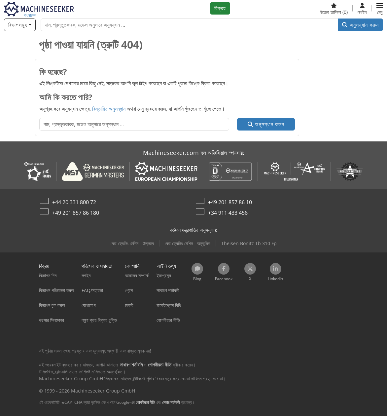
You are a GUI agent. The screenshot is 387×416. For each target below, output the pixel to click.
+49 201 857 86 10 (230, 202)
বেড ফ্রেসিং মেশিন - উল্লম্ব (132, 243)
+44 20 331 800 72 (74, 202)
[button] (379, 8)
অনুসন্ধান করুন (360, 24)
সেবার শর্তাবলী (171, 402)
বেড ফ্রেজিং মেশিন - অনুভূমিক (187, 243)
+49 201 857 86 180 (75, 212)
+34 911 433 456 (228, 212)
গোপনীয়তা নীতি (145, 402)
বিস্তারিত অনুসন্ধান (108, 108)
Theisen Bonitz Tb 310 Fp (249, 243)
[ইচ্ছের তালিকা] (334, 8)
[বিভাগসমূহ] (20, 25)
